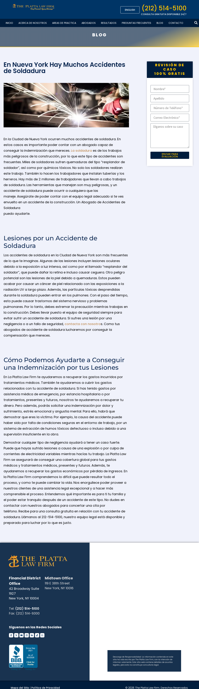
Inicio (9, 23)
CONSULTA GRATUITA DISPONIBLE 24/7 (163, 14)
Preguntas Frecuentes (136, 23)
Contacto (176, 23)
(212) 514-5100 (164, 8)
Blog (160, 23)
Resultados (108, 23)
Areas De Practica (64, 23)
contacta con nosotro (83, 324)
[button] (196, 23)
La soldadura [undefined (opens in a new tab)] (82, 150)
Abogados (88, 23)
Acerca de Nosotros (32, 23)
